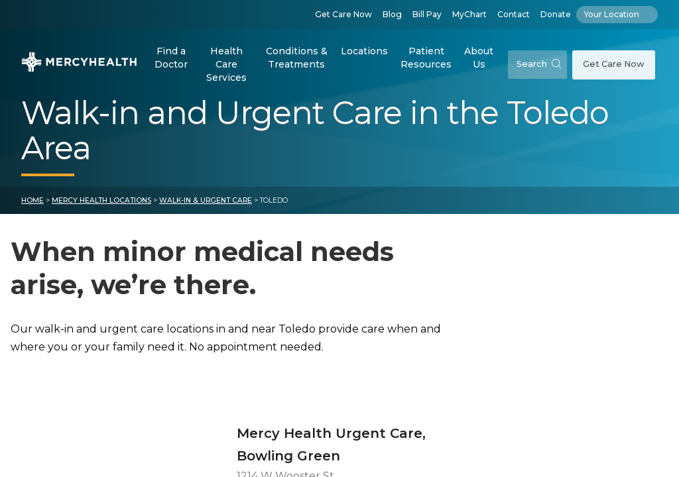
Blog (392, 14)
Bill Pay (427, 14)
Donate (555, 14)
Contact (513, 14)
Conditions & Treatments (297, 57)
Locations (364, 51)
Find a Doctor (171, 57)
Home (32, 213)
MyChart (469, 14)
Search (539, 64)
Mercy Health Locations (101, 213)
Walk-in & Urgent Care (205, 213)
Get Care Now (343, 14)
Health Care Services (226, 64)
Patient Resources (426, 57)
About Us (478, 57)
